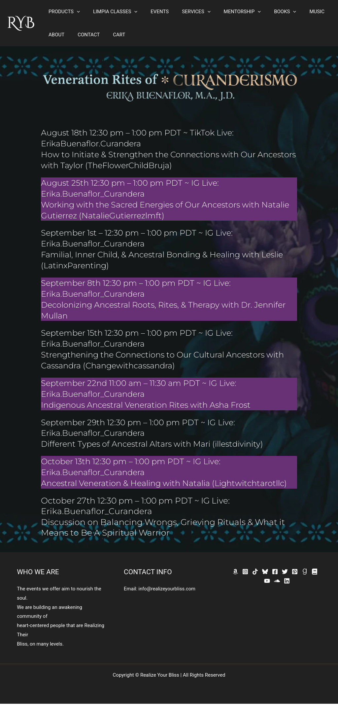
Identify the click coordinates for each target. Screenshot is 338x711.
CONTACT (84, 35)
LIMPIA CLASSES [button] (110, 11)
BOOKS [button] (267, 11)
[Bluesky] (265, 579)
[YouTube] (267, 588)
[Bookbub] (315, 579)
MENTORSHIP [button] (227, 11)
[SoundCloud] (277, 588)
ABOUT (55, 35)
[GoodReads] (305, 579)
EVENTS (151, 12)
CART (111, 35)
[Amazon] (235, 579)
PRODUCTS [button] (62, 11)
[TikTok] (255, 579)
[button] (75, 11)
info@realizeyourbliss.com (168, 596)
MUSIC (295, 12)
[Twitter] (285, 579)
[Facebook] (275, 579)
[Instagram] (245, 579)
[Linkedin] (287, 588)
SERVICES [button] (184, 11)
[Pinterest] (295, 579)
